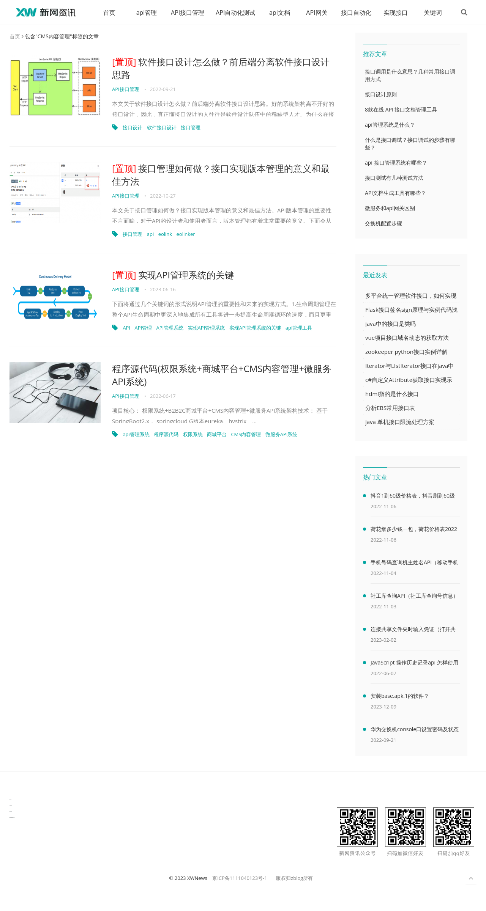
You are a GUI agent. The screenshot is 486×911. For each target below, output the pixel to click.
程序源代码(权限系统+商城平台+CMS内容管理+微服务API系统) (221, 375)
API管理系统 (170, 328)
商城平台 (217, 434)
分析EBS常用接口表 (390, 408)
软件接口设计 (162, 127)
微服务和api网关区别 (390, 208)
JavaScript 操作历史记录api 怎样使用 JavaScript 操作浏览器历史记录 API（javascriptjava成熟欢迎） (414, 664)
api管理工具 (299, 328)
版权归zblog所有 (294, 878)
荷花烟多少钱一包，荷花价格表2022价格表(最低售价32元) (414, 531)
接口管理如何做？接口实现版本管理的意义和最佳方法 (221, 175)
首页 (109, 12)
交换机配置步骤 (383, 223)
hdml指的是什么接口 (392, 394)
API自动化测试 (234, 12)
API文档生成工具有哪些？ (395, 193)
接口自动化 (355, 12)
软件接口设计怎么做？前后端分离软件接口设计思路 (221, 68)
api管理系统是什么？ (390, 125)
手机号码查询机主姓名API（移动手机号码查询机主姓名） (414, 564)
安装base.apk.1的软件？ (400, 696)
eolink (165, 234)
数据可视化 (10, 799)
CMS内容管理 (246, 434)
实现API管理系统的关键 (173, 275)
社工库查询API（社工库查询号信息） (414, 596)
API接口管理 (187, 12)
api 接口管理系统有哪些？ (396, 162)
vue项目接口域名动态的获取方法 (407, 338)
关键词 (432, 12)
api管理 (145, 12)
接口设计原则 (381, 94)
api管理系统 (136, 434)
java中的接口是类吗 (390, 324)
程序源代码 (166, 434)
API (126, 328)
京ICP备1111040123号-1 (239, 878)
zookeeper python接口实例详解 (406, 352)
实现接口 (395, 12)
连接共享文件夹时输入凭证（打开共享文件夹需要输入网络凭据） (413, 631)
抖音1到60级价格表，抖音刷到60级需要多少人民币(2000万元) (413, 497)
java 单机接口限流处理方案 (399, 422)
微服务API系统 (281, 434)
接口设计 (132, 127)
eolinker (186, 234)
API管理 (143, 328)
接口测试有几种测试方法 (394, 178)
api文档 (278, 12)
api (150, 234)
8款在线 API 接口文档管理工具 (401, 109)
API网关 (316, 12)
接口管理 (190, 127)
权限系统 (193, 434)
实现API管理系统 (206, 328)
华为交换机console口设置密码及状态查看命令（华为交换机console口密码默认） (415, 731)
